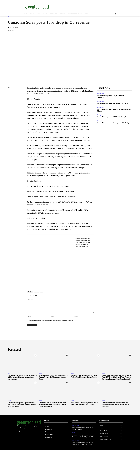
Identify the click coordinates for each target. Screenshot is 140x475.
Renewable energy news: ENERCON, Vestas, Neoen (113, 117)
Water (73, 432)
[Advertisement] (83, 7)
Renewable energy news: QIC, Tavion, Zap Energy (112, 103)
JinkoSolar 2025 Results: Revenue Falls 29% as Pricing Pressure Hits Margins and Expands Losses (53, 377)
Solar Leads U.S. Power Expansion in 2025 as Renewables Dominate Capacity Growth (84, 404)
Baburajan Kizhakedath (83, 238)
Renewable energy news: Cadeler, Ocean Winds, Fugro (113, 123)
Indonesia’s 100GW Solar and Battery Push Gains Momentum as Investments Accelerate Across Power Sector (52, 404)
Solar (10, 17)
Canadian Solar (39, 292)
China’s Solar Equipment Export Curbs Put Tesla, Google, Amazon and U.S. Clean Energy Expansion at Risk (22, 404)
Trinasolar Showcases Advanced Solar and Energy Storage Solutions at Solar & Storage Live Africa (115, 404)
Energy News (100, 93)
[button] (115, 14)
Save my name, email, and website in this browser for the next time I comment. (51, 320)
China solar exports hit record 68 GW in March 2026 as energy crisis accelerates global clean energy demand (22, 377)
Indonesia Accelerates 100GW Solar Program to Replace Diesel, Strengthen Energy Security (85, 376)
